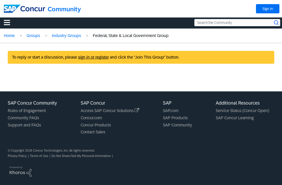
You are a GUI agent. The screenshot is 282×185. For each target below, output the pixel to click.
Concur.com (91, 118)
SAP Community (177, 125)
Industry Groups (66, 35)
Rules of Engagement (27, 110)
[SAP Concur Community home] (24, 9)
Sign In (267, 9)
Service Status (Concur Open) (242, 110)
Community (64, 9)
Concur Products (96, 125)
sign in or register (93, 57)
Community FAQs (23, 118)
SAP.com (170, 110)
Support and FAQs (24, 125)
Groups (33, 35)
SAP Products (175, 118)
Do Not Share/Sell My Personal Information (81, 156)
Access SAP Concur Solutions (110, 110)
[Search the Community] (237, 22)
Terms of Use (39, 156)
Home (9, 35)
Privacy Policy (17, 156)
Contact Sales (93, 132)
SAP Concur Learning (235, 118)
